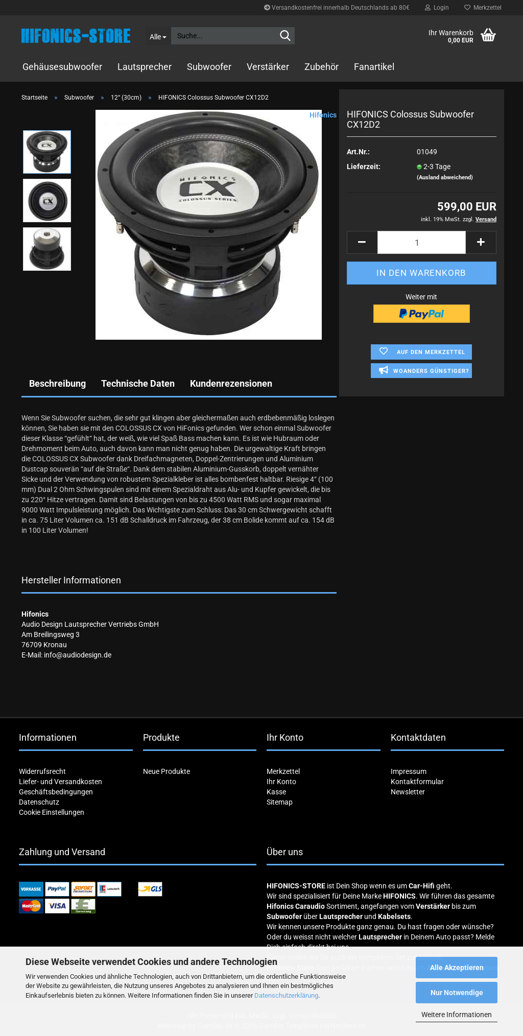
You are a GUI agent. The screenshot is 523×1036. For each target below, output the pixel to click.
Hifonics (323, 115)
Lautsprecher (144, 66)
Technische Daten (138, 383)
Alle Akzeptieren (457, 967)
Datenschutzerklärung (286, 995)
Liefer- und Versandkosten (60, 782)
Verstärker (268, 66)
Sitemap (280, 802)
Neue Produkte (166, 771)
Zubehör (321, 66)
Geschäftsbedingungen (56, 792)
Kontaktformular (417, 782)
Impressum (408, 771)
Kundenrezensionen (231, 383)
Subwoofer (209, 66)
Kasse (276, 792)
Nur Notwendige (457, 992)
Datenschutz (39, 802)
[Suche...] (158, 36)
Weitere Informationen (456, 1014)
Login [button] (437, 7)
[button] (362, 242)
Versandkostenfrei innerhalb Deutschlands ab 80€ (337, 7)
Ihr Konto (281, 782)
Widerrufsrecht (42, 771)
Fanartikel (374, 66)
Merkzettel (483, 7)
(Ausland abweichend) (445, 177)
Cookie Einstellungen (51, 812)
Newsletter (408, 792)
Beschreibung (57, 383)
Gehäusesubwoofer (62, 66)
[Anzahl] (421, 242)
